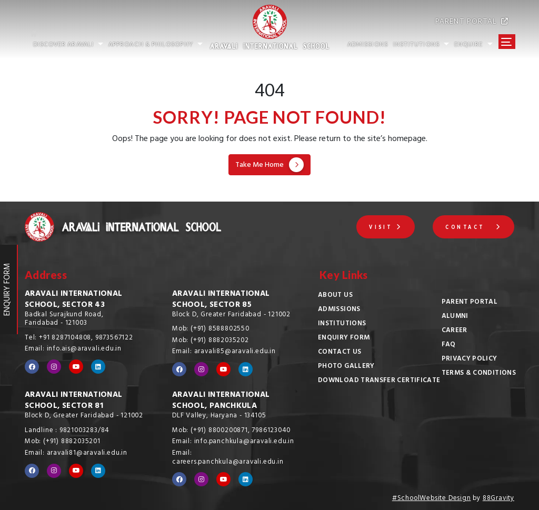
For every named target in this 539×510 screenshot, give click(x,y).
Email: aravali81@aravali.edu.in (76, 453)
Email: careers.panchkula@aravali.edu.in (228, 458)
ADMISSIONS (367, 44)
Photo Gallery (346, 367)
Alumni (455, 317)
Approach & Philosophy (155, 44)
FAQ (449, 345)
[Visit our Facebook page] (32, 366)
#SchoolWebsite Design (431, 499)
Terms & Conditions (479, 373)
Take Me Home (269, 165)
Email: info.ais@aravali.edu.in (73, 349)
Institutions (342, 324)
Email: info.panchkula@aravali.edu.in (233, 442)
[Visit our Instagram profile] (54, 366)
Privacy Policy (469, 359)
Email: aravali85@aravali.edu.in (224, 352)
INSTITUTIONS (421, 44)
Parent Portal (470, 302)
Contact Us (340, 352)
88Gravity (498, 499)
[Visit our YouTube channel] (76, 366)
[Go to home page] (112, 29)
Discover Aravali (68, 44)
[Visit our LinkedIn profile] (98, 366)
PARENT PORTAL (471, 21)
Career (454, 331)
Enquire (473, 44)
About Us (335, 296)
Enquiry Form (344, 338)
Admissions (339, 310)
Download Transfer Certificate (379, 381)
